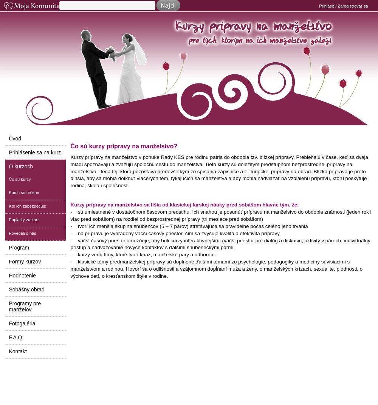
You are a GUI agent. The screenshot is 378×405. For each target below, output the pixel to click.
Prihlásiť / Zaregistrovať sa (343, 6)
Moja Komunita (31, 6)
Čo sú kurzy (20, 179)
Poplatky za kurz (24, 219)
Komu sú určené (24, 192)
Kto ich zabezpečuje (27, 206)
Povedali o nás (22, 233)
